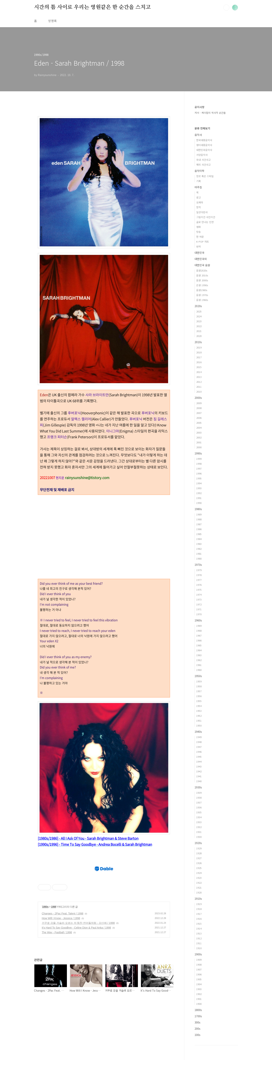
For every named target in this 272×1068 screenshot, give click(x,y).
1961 (199, 665)
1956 (199, 696)
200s (197, 1028)
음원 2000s (202, 280)
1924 (199, 873)
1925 (199, 868)
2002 (199, 437)
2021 (199, 331)
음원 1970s (202, 295)
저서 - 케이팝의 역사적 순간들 (210, 113)
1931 (199, 832)
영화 (198, 227)
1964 (199, 650)
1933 (199, 822)
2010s (198, 342)
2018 (199, 352)
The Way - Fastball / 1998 (57, 985)
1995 (199, 478)
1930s (198, 787)
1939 (199, 792)
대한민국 (199, 253)
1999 (199, 459)
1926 (199, 863)
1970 (199, 614)
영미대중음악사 (204, 145)
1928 (199, 853)
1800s (198, 1010)
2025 (199, 311)
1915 (199, 923)
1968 (199, 630)
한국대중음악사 (204, 140)
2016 (199, 362)
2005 (199, 422)
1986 (199, 529)
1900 (199, 1004)
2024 (199, 316)
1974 (199, 594)
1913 (199, 933)
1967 (199, 635)
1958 (199, 686)
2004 (199, 427)
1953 (199, 711)
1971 (199, 609)
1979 (199, 570)
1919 (199, 904)
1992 (199, 493)
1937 (199, 802)
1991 (199, 498)
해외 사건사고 (203, 164)
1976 (199, 585)
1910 (199, 948)
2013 (199, 377)
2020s (198, 306)
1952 (199, 715)
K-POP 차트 (202, 241)
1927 (199, 858)
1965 (199, 645)
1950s (198, 676)
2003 (199, 432)
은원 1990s (202, 285)
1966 (199, 640)
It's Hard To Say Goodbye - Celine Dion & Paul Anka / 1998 (76, 980)
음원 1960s (202, 300)
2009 (199, 403)
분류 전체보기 (202, 128)
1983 (199, 544)
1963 (199, 655)
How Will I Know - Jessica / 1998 (61, 971)
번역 (198, 246)
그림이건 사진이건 (205, 217)
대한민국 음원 (202, 265)
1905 (199, 979)
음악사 (198, 135)
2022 (199, 326)
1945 (199, 756)
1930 (199, 837)
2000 (199, 447)
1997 (199, 468)
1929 (199, 848)
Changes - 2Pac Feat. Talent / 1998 (62, 966)
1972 (199, 604)
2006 (199, 418)
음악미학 (199, 171)
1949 (199, 737)
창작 (198, 207)
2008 (199, 408)
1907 (199, 969)
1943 (199, 766)
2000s (198, 398)
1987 (199, 524)
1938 (199, 797)
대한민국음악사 (204, 150)
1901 (199, 999)
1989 (199, 514)
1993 (199, 488)
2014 (199, 372)
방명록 (52, 20)
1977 (199, 580)
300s (197, 1022)
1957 (199, 691)
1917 (199, 914)
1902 (199, 994)
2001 (199, 442)
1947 (199, 747)
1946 (199, 752)
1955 (199, 701)
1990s (45, 959)
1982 (199, 549)
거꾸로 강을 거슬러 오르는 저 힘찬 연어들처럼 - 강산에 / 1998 (78, 975)
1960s (198, 620)
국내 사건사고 (203, 159)
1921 (199, 887)
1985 (199, 534)
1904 (199, 984)
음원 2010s (202, 275)
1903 (199, 989)
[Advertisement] (104, 723)
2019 (199, 347)
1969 (199, 625)
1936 (199, 807)
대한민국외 (201, 259)
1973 (199, 599)
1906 (199, 974)
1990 (199, 503)
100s (197, 1035)
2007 (199, 413)
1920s (198, 843)
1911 (199, 943)
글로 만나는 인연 (205, 222)
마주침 (198, 187)
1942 (199, 771)
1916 (199, 918)
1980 (199, 558)
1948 (199, 742)
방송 (198, 232)
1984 (199, 539)
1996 (199, 473)
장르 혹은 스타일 (205, 176)
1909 (199, 959)
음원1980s (201, 290)
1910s (198, 898)
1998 (53, 959)
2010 (199, 391)
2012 (199, 382)
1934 (199, 817)
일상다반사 (202, 212)
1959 (199, 681)
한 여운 (200, 236)
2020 (199, 336)
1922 (199, 882)
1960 (199, 670)
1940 (199, 781)
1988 (199, 519)
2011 (199, 386)
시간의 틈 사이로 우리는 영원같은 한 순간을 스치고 (92, 7)
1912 (199, 938)
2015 (199, 367)
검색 (226, 7)
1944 (199, 761)
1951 (199, 720)
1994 (199, 483)
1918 (199, 909)
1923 (199, 878)
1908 (199, 964)
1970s (198, 565)
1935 (199, 812)
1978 (199, 575)
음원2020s (201, 270)
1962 (199, 660)
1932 (199, 827)
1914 (199, 928)
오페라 (199, 202)
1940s (198, 732)
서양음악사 (202, 155)
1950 (199, 725)
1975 (199, 589)
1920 (199, 892)
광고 (198, 197)
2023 (199, 321)
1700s (198, 1016)
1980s (198, 509)
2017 (199, 357)
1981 (199, 553)
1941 (199, 776)
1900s (198, 954)
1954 (199, 706)
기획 (198, 181)
